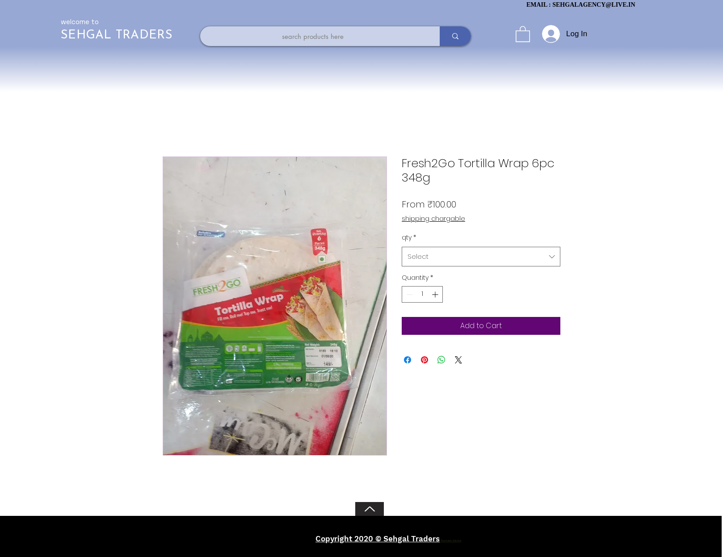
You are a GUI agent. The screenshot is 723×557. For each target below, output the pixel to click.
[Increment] (435, 294)
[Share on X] (458, 359)
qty (409, 237)
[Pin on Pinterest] (424, 359)
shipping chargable (433, 219)
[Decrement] (408, 294)
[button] (523, 33)
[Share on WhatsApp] (441, 359)
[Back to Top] (369, 509)
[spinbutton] (422, 294)
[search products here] (313, 36)
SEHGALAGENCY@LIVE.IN (593, 4)
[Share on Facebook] (407, 359)
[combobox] (481, 256)
